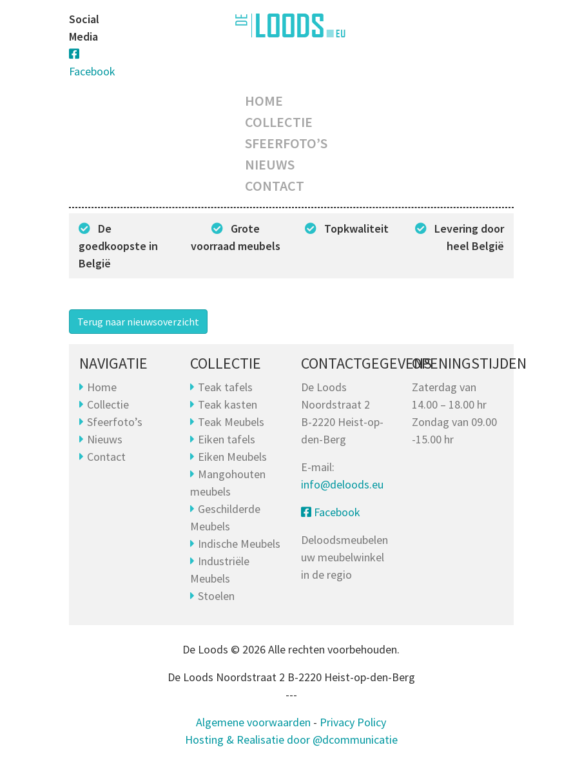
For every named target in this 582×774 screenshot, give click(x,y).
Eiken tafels (226, 439)
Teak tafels (225, 387)
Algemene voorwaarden (253, 722)
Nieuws (270, 164)
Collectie (279, 122)
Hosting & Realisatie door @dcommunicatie (291, 739)
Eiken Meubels (232, 456)
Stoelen (216, 595)
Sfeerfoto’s (286, 143)
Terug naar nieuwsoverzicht (138, 321)
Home (264, 101)
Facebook (330, 512)
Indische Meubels (239, 543)
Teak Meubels (231, 421)
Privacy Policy (353, 722)
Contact (274, 186)
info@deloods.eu (342, 484)
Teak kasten (227, 404)
